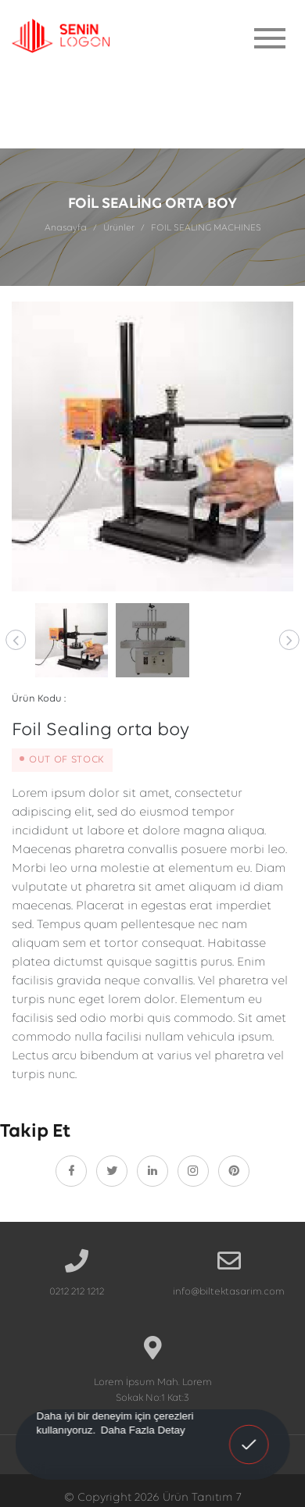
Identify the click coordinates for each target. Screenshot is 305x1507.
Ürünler (119, 228)
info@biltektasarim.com (229, 1292)
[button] (15, 640)
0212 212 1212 (76, 1292)
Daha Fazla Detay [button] (143, 1429)
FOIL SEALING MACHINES (206, 228)
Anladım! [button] (249, 1433)
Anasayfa (66, 228)
